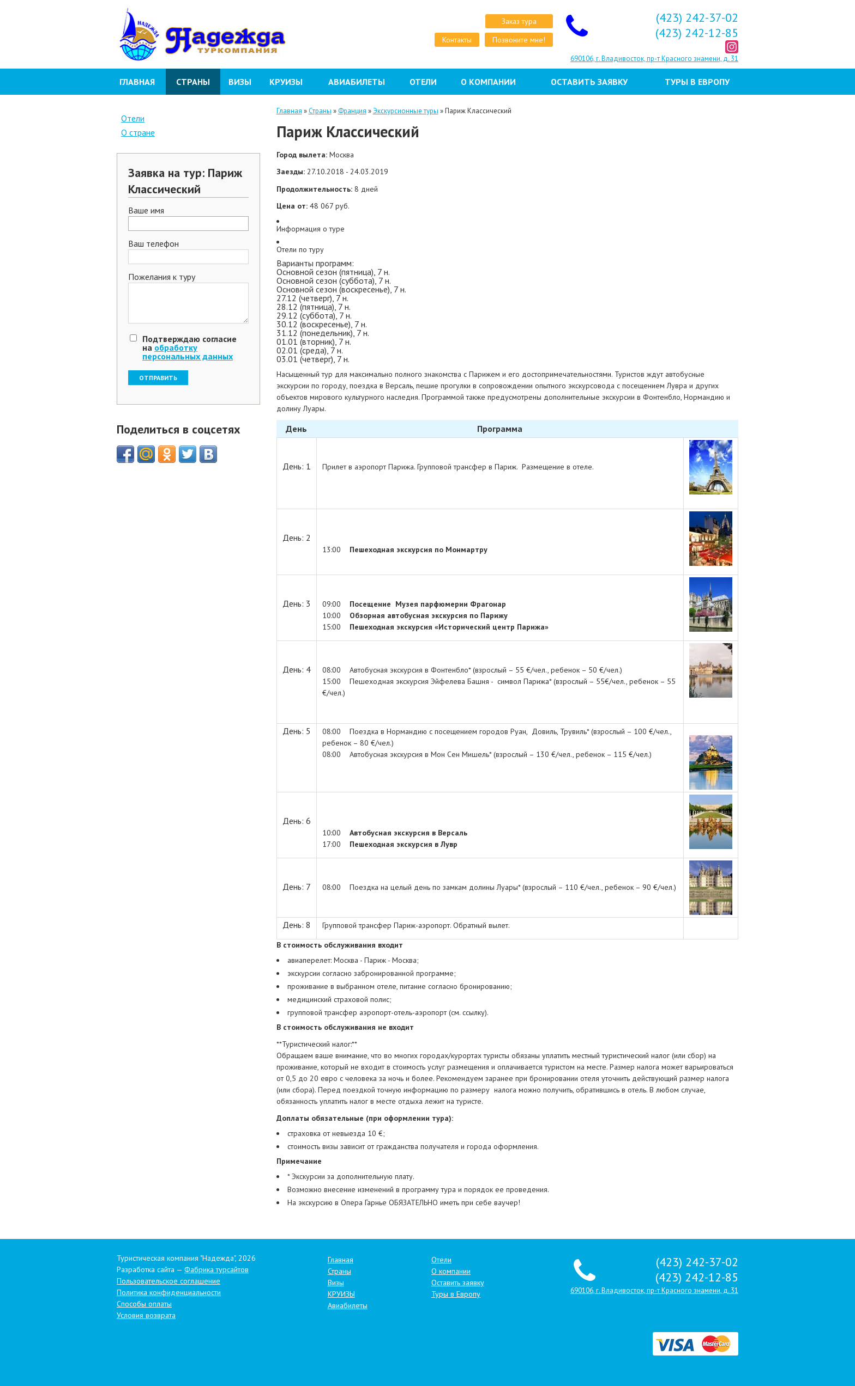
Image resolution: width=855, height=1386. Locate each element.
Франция (352, 110)
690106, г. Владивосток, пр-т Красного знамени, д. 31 (654, 58)
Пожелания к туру (161, 277)
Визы (239, 81)
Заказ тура (519, 21)
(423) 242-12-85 (696, 32)
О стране (138, 132)
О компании (488, 81)
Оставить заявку (589, 81)
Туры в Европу (697, 81)
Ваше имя (146, 211)
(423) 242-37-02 (697, 17)
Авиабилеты (356, 81)
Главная (137, 81)
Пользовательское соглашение (168, 1281)
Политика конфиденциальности (169, 1292)
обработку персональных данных (187, 352)
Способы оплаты (144, 1304)
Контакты (457, 40)
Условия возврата (146, 1315)
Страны (193, 81)
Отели (423, 81)
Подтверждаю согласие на (189, 347)
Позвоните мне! (518, 40)
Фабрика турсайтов (216, 1269)
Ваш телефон (153, 244)
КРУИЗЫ (286, 81)
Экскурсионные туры (405, 110)
